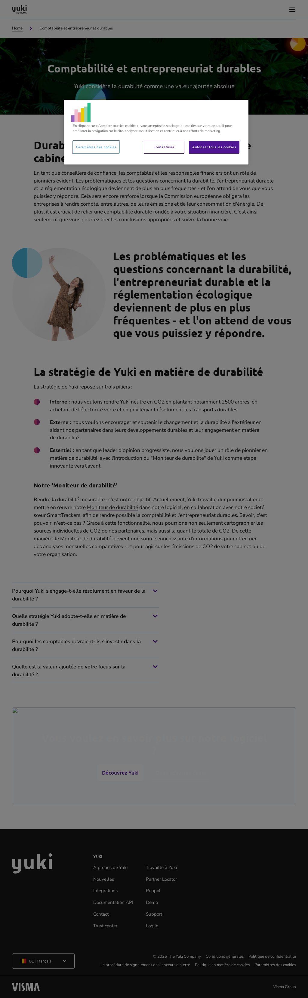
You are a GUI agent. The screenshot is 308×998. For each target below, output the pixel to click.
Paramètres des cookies (96, 147)
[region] (156, 132)
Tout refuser (164, 147)
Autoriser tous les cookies (214, 147)
